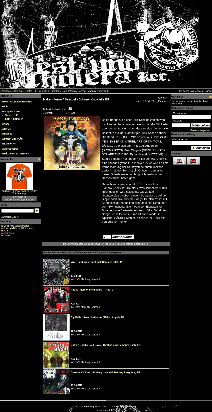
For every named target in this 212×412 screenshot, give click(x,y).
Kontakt (7, 235)
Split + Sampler (50, 91)
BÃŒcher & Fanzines (16, 153)
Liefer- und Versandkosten (16, 226)
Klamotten (10, 143)
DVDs (7, 128)
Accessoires (11, 148)
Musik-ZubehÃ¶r (13, 138)
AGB (5, 230)
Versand (29, 199)
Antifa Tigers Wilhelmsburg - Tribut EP (93, 289)
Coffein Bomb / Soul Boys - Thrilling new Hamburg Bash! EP (105, 345)
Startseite (5, 91)
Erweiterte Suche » (10, 217)
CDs (6, 123)
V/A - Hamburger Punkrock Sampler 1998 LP (96, 262)
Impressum (9, 233)
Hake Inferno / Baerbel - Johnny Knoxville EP (86, 91)
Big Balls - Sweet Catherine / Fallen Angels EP (97, 317)
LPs (6, 106)
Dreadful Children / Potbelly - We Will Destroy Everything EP (105, 372)
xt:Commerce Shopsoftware (121, 406)
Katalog (18, 91)
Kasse (208, 91)
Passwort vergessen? (201, 130)
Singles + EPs (32, 91)
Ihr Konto (184, 91)
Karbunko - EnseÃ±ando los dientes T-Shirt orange (19, 192)
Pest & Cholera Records (18, 101)
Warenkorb (197, 91)
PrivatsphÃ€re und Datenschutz (19, 228)
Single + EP (11, 115)
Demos (8, 133)
